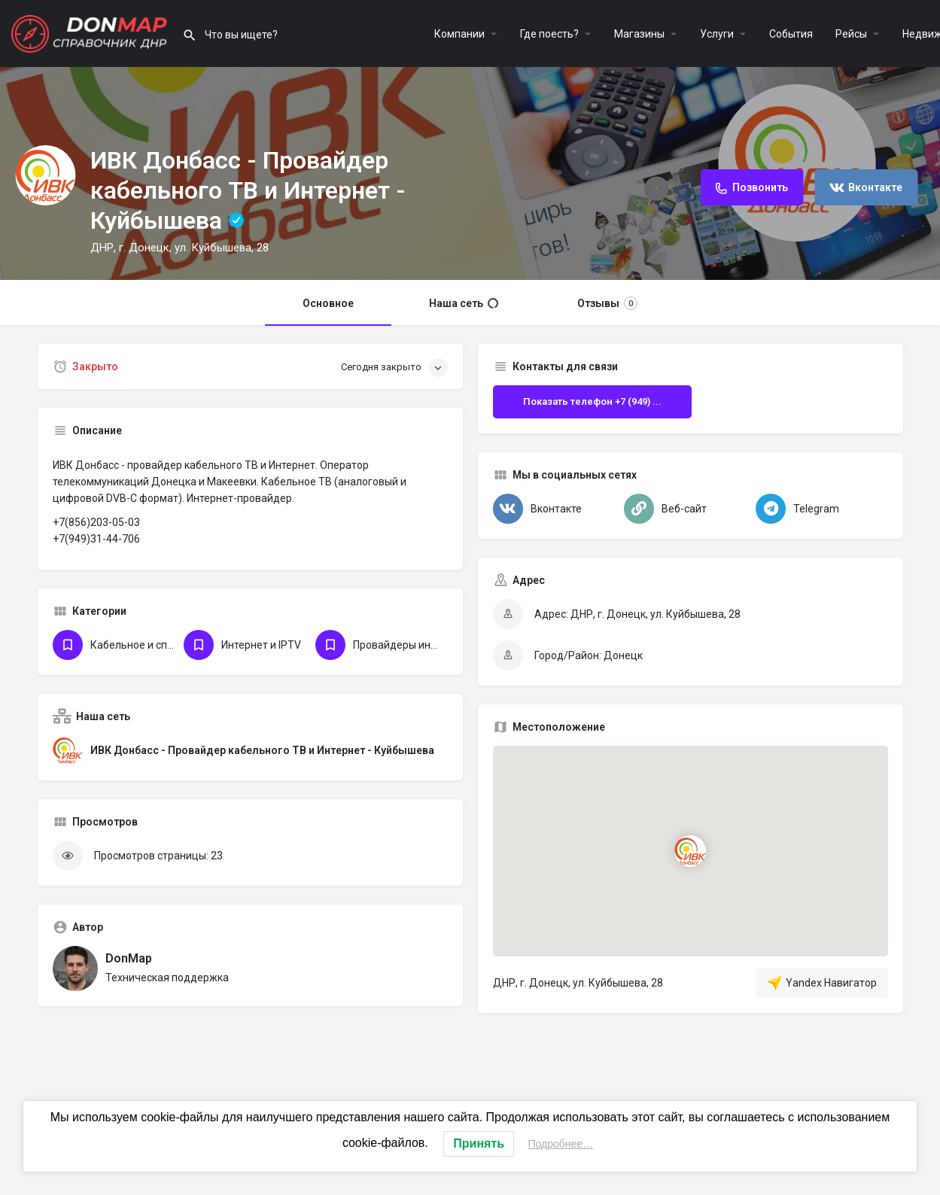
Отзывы (607, 303)
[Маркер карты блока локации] (690, 851)
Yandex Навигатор (822, 982)
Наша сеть (463, 303)
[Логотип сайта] (91, 32)
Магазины (639, 34)
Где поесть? (549, 34)
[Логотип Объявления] (45, 175)
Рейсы (851, 34)
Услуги (717, 34)
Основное (328, 303)
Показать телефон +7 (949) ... (592, 401)
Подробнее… (561, 1144)
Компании (459, 34)
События (791, 34)
